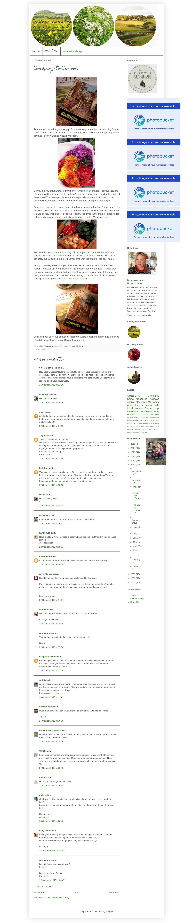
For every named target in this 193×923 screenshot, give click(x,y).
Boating (136, 417)
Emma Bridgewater (134, 420)
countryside (152, 405)
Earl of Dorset (154, 417)
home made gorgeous (50, 730)
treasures (142, 398)
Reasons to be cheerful (139, 411)
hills (149, 429)
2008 (133, 578)
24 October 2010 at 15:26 (51, 741)
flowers (137, 429)
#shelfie (130, 417)
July (135, 533)
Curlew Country (138, 280)
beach (152, 426)
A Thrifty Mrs (45, 574)
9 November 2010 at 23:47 (51, 880)
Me (150, 402)
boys (157, 408)
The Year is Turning (137, 509)
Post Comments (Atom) (58, 897)
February (136, 559)
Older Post (114, 892)
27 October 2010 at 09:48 (51, 768)
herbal (144, 429)
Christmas (153, 395)
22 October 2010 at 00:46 (51, 402)
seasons (133, 395)
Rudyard (146, 423)
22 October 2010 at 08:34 (51, 505)
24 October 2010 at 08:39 (51, 721)
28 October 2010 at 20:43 (51, 821)
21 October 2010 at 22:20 (51, 385)
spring (142, 432)
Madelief (43, 609)
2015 (133, 444)
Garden (149, 408)
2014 (133, 448)
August (136, 527)
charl (41, 412)
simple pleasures (137, 402)
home (130, 398)
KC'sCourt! (44, 533)
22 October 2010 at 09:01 (51, 547)
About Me (51, 51)
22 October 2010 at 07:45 (51, 458)
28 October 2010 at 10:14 (51, 785)
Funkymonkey (46, 706)
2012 (133, 456)
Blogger (109, 911)
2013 (133, 452)
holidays (44, 349)
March (136, 550)
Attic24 (42, 680)
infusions (156, 429)
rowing (136, 432)
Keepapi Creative (48, 656)
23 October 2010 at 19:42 (51, 697)
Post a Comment (45, 886)
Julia (41, 795)
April (135, 546)
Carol (42, 751)
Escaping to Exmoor (137, 497)
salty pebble (45, 830)
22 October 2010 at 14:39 (51, 623)
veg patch (154, 414)
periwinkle (44, 515)
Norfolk (130, 423)
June (135, 538)
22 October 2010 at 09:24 (51, 564)
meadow (130, 432)
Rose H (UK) (45, 394)
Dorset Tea (144, 417)
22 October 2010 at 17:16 (51, 647)
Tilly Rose (44, 435)
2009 (133, 574)
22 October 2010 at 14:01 (51, 600)
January (137, 566)
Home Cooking (72, 51)
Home (36, 51)
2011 (133, 460)
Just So (152, 420)
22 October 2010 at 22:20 (51, 670)
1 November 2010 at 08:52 (51, 850)
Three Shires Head (141, 426)
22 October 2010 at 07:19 (51, 426)
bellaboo (43, 468)
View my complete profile (139, 315)
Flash (145, 420)
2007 (133, 582)
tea (146, 432)
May (157, 420)
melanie (43, 777)
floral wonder (135, 408)
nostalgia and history (137, 414)
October (137, 487)
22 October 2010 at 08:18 (51, 485)
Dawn (42, 494)
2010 (133, 464)
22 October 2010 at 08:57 (51, 523)
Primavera (138, 423)
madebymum (45, 556)
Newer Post (39, 892)
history (156, 411)
